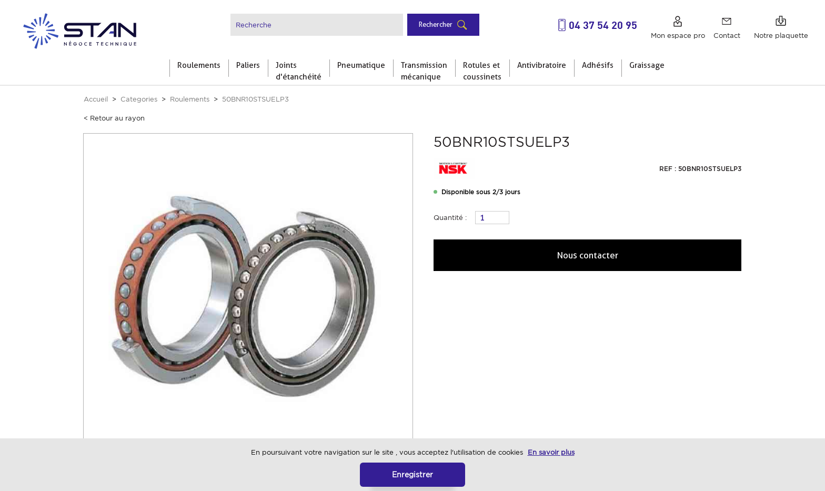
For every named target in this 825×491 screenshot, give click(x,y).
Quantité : (450, 218)
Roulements (189, 99)
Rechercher (435, 24)
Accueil (96, 99)
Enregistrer (412, 474)
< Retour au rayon (114, 118)
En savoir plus (551, 452)
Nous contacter (587, 255)
